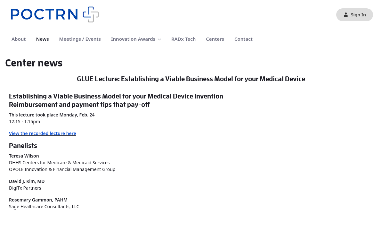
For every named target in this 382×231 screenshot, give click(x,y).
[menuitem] (18, 39)
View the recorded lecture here (42, 133)
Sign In (354, 15)
